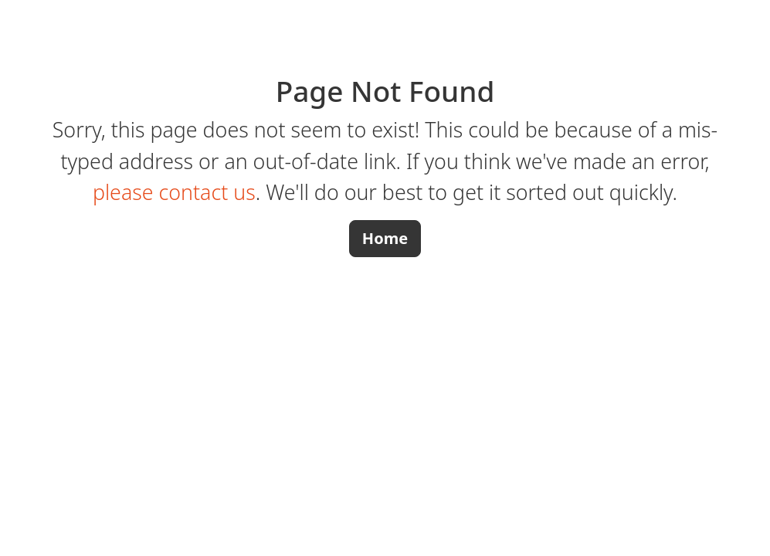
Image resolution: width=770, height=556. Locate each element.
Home (385, 238)
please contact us (174, 192)
